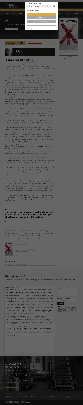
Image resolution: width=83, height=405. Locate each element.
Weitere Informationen (41, 24)
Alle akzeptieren (41, 14)
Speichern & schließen (41, 17)
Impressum (49, 26)
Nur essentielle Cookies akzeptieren (41, 21)
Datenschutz (54, 26)
